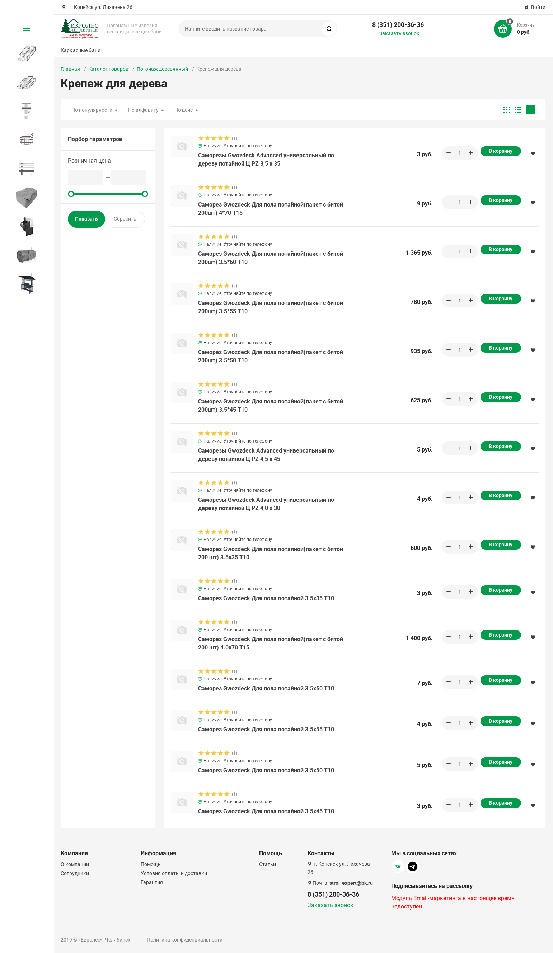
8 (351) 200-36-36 (398, 24)
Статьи (267, 864)
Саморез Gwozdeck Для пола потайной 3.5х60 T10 (266, 688)
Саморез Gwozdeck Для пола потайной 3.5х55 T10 (266, 729)
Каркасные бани (80, 50)
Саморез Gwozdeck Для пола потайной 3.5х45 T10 (266, 811)
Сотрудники (75, 873)
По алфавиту (143, 110)
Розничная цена (89, 160)
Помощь (151, 864)
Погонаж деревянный (162, 69)
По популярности (91, 110)
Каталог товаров (108, 69)
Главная (70, 69)
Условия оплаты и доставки (174, 873)
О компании (75, 864)
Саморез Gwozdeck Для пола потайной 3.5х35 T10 (266, 598)
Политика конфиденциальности (184, 940)
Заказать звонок (399, 33)
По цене (183, 110)
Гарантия (152, 882)
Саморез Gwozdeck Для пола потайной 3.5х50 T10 (266, 770)
